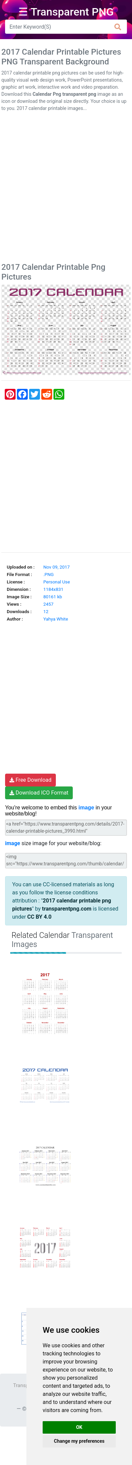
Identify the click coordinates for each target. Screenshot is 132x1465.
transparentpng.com (66, 909)
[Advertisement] (66, 188)
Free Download (30, 780)
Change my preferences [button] (79, 1441)
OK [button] (79, 1427)
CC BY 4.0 (39, 917)
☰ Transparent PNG (66, 11)
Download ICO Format (38, 792)
